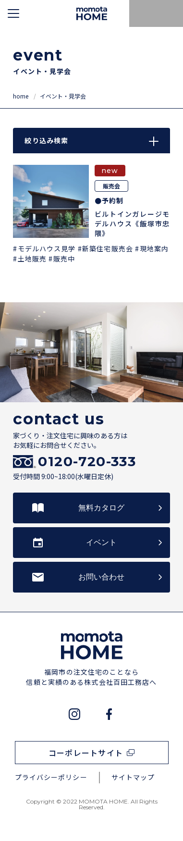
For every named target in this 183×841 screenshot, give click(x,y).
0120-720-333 (87, 462)
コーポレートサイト (86, 752)
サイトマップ (133, 777)
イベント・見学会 (63, 96)
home (21, 96)
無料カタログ (101, 508)
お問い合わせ (101, 577)
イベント (101, 542)
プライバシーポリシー (51, 777)
